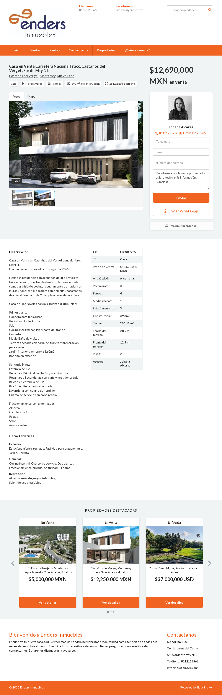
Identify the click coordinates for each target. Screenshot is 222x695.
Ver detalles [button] (48, 602)
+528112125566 (194, 133)
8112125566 (88, 10)
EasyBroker (205, 687)
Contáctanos (78, 50)
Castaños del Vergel (23, 76)
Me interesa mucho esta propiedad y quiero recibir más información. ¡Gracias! (181, 179)
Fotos (17, 96)
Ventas (35, 50)
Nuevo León (65, 76)
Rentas (54, 50)
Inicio (17, 50)
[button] (11, 563)
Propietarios (106, 50)
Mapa (31, 96)
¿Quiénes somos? (137, 50)
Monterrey (48, 76)
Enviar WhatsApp (181, 211)
